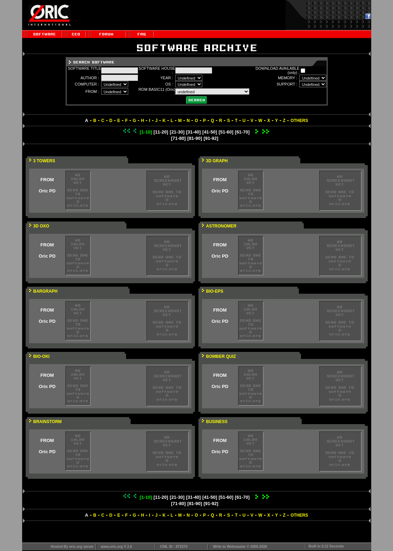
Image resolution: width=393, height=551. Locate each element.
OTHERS (299, 120)
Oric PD (47, 190)
